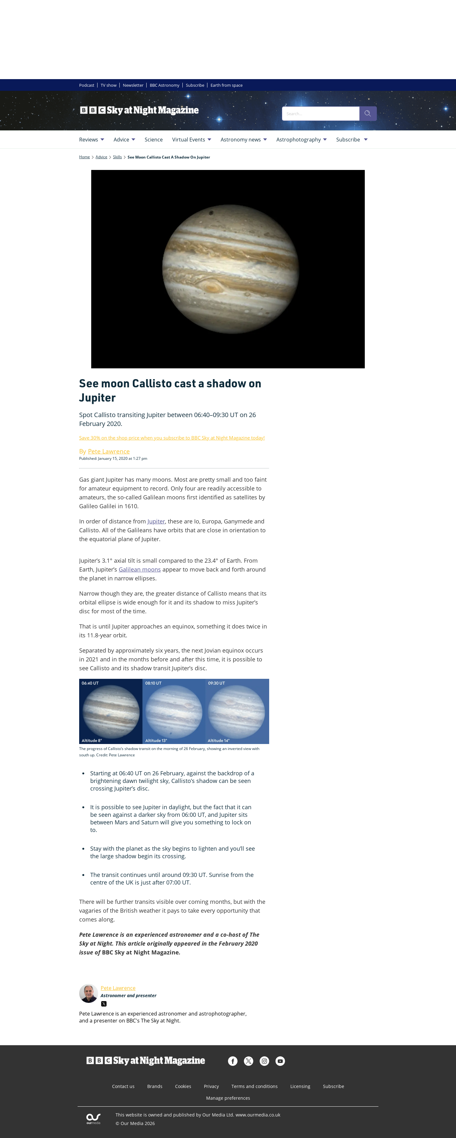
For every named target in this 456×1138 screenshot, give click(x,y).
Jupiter (156, 521)
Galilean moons (140, 569)
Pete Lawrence (118, 988)
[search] (368, 113)
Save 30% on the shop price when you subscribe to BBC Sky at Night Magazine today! (172, 438)
